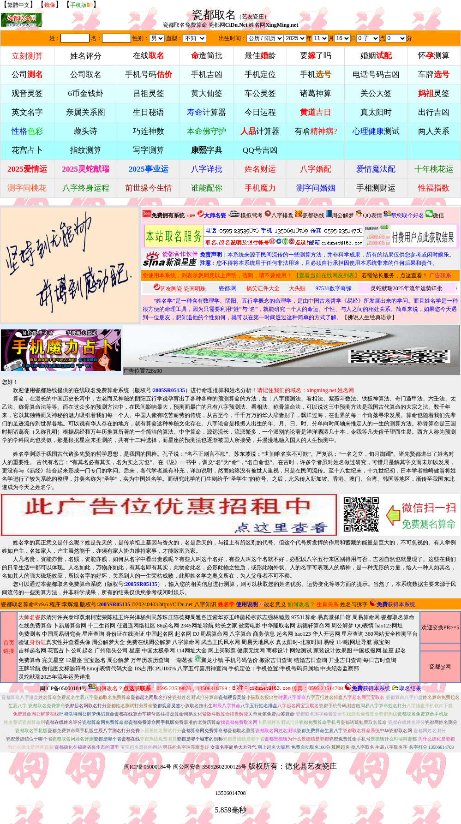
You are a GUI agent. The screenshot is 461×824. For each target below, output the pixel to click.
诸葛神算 (315, 93)
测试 (376, 131)
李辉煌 (70, 604)
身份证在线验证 (125, 634)
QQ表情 (364, 625)
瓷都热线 (309, 214)
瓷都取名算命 (17, 604)
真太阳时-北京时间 (299, 642)
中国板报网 (367, 650)
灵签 (433, 93)
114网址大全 (191, 650)
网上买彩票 (222, 650)
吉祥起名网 (32, 650)
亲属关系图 (85, 112)
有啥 (315, 131)
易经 (212, 659)
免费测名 (29, 634)
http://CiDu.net (175, 604)
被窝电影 (250, 625)
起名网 (183, 634)
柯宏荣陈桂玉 (107, 617)
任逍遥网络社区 (136, 625)
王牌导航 (29, 668)
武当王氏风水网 (220, 642)
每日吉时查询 (379, 660)
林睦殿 (281, 617)
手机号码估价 (241, 660)
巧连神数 (148, 131)
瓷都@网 (440, 666)
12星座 (74, 660)
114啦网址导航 (212, 659)
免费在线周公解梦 (148, 642)
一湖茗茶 (182, 660)
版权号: (160, 390)
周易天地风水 (212, 659)
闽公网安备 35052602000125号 (209, 767)
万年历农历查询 (150, 660)
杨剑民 (148, 617)
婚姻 (376, 55)
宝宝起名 (95, 660)
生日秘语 (148, 112)
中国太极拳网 (158, 650)
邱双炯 (82, 617)
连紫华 (215, 617)
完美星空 (53, 660)
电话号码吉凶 (376, 74)
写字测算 (148, 150)
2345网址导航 (218, 651)
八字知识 (205, 604)
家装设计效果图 (332, 650)
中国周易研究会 (61, 634)
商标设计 (277, 650)
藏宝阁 (381, 642)
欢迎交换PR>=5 (440, 627)
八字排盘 (278, 214)
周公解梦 (340, 214)
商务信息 (264, 634)
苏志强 (265, 617)
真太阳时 (376, 112)
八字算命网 (186, 642)
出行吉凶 (433, 112)
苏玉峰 (231, 617)
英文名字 (27, 112)
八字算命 (240, 634)
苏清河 (49, 617)
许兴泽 (132, 617)
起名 (400, 650)
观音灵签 (27, 93)
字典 (206, 150)
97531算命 (303, 617)
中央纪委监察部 (339, 668)
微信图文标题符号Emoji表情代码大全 (87, 668)
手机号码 (148, 74)
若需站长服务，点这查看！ (394, 275)
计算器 (206, 112)
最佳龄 (260, 55)
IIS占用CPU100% (155, 668)
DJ (196, 634)
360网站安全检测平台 (391, 634)
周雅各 (198, 617)
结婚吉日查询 (310, 660)
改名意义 (272, 604)
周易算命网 (218, 647)
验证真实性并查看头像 (54, 642)
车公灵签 (260, 93)
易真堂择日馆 (334, 617)
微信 (434, 214)
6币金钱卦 (85, 93)
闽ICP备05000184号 (63, 688)
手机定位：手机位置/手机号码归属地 (273, 668)
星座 (134, 650)
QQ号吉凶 (260, 150)
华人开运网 (326, 634)
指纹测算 (86, 150)
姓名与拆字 (354, 604)
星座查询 (352, 634)
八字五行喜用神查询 (202, 668)
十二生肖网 (101, 625)
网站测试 (301, 650)
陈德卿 (182, 617)
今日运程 (260, 112)
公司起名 (82, 650)
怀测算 (433, 55)
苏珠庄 (165, 617)
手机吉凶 (206, 74)
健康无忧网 (251, 650)
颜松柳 (248, 617)
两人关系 (433, 131)
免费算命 (29, 660)
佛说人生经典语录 (369, 317)
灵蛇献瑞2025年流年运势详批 (407, 288)
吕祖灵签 (148, 93)
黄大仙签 (206, 93)
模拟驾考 (245, 214)
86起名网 (168, 625)
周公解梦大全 (108, 642)
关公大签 (376, 93)
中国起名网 (160, 634)
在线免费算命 (35, 625)
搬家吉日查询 (276, 660)
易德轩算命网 (218, 651)
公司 (27, 74)
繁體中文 (18, 5)
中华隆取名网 (278, 625)
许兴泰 (65, 617)
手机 (315, 74)
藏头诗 (85, 131)
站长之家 (226, 625)
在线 (148, 55)
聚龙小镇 (208, 659)
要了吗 (315, 55)
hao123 (302, 634)
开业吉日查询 (345, 660)
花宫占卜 (59, 650)
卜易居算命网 (69, 625)
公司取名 (86, 74)
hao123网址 (388, 625)
